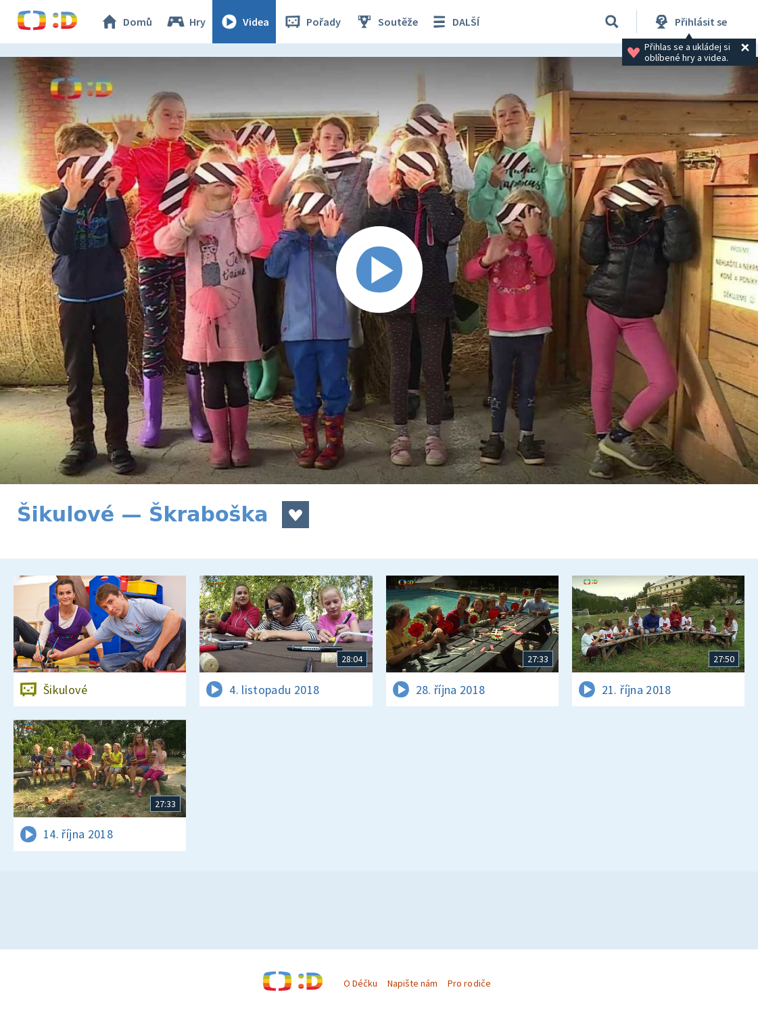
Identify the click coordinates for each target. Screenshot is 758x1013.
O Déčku (360, 983)
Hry (186, 22)
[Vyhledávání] (612, 21)
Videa (244, 22)
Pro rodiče (469, 983)
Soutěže (386, 22)
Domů (125, 22)
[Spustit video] (379, 270)
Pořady (312, 22)
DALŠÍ (454, 22)
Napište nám (412, 983)
